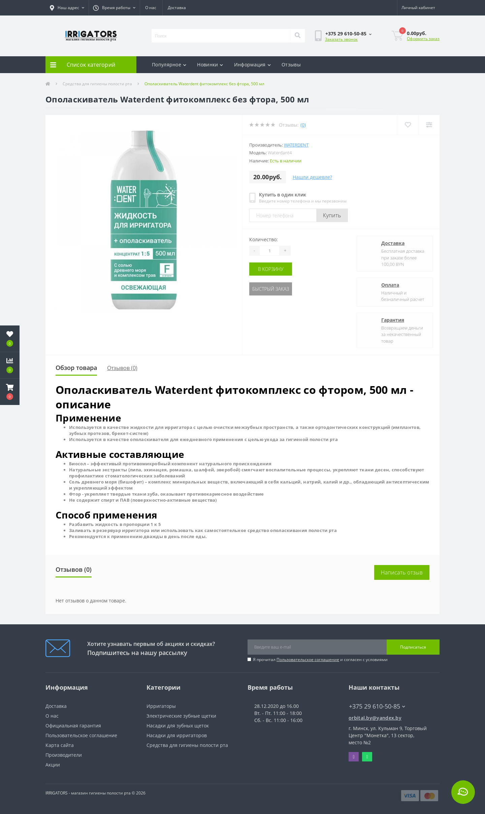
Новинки (210, 64)
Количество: (263, 239)
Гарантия (392, 320)
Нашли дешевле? (312, 177)
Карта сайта (59, 745)
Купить (332, 215)
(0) (303, 125)
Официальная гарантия (73, 725)
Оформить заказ (423, 38)
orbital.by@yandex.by (375, 718)
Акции (52, 764)
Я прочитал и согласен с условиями (320, 659)
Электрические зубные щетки (181, 716)
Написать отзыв (402, 572)
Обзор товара (76, 368)
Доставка (177, 7)
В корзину (271, 269)
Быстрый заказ (270, 289)
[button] (67, 7)
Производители (63, 755)
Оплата (390, 285)
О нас (150, 7)
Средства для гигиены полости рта (97, 84)
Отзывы (291, 64)
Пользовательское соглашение (308, 659)
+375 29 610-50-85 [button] (377, 706)
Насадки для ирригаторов (177, 735)
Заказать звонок (341, 39)
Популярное (169, 64)
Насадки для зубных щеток (178, 725)
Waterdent (296, 145)
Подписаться (413, 647)
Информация (252, 64)
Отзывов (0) (122, 368)
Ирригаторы (161, 706)
